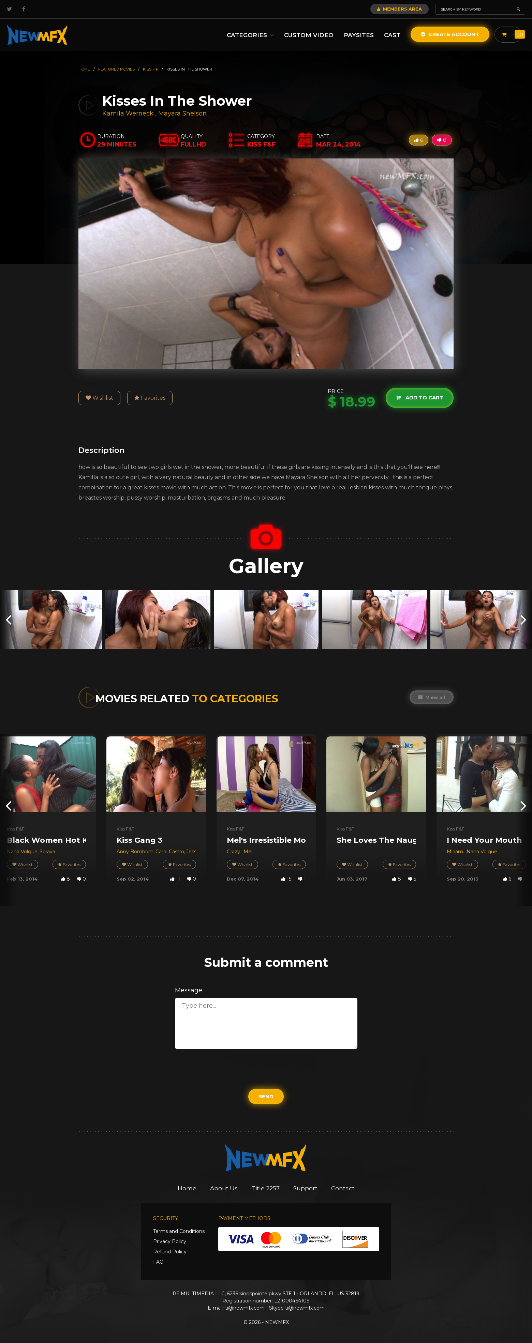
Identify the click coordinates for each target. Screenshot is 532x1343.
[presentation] (8, 619)
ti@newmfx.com (245, 1308)
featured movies (116, 69)
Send (266, 1096)
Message (188, 990)
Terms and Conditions (179, 1231)
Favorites (149, 398)
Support (305, 1188)
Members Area (399, 9)
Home (187, 1188)
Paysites (359, 35)
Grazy (234, 852)
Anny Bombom (135, 852)
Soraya (47, 852)
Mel (247, 852)
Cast (392, 35)
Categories (250, 35)
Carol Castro (170, 852)
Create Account (450, 34)
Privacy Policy (169, 1241)
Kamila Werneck (127, 113)
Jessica (195, 852)
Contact (343, 1188)
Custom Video (309, 35)
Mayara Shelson (182, 113)
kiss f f (150, 69)
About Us (224, 1188)
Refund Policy (170, 1252)
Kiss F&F (16, 828)
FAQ (158, 1262)
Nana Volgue (22, 852)
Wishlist (99, 398)
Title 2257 (265, 1188)
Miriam (455, 852)
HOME (84, 69)
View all (431, 697)
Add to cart (419, 398)
